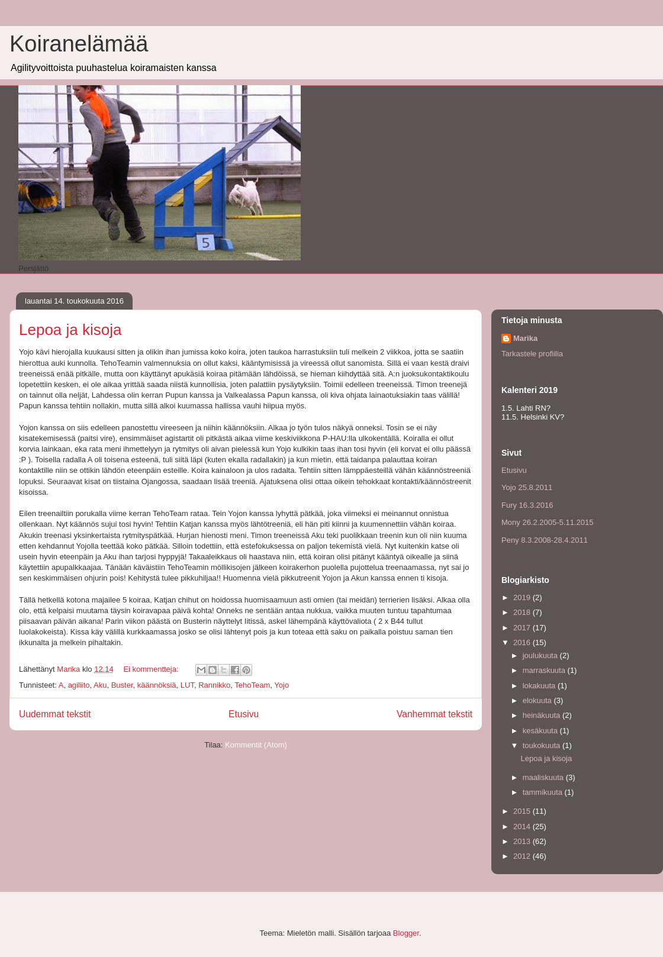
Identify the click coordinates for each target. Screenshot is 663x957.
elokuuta (538, 700)
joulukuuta (541, 655)
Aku (100, 685)
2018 (523, 612)
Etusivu (243, 714)
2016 (523, 642)
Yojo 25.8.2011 (526, 487)
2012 (523, 856)
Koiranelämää (78, 43)
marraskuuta (545, 670)
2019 (523, 597)
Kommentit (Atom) (256, 744)
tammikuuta (544, 792)
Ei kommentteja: (152, 669)
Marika (525, 338)
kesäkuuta (541, 730)
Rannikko (214, 685)
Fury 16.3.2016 (527, 505)
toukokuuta (542, 745)
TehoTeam (252, 685)
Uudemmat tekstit (55, 714)
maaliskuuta (544, 777)
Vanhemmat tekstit (434, 714)
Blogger (406, 933)
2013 (523, 841)
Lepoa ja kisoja (70, 330)
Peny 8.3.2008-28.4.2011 (544, 540)
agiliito (79, 685)
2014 (523, 826)
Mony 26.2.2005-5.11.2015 (547, 522)
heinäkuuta (542, 715)
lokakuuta (540, 685)
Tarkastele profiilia (532, 353)
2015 (523, 811)
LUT (187, 685)
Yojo (281, 685)
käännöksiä (156, 685)
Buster (122, 685)
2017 (523, 627)
